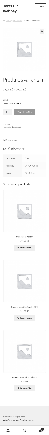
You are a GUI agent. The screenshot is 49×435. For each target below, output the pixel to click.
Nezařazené (17, 20)
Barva (5, 99)
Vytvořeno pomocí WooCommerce (18, 420)
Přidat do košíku (24, 112)
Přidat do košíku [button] (24, 247)
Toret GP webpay (10, 8)
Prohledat (24, 430)
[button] (42, 31)
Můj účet (8, 430)
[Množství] (7, 112)
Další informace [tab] (10, 140)
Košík (38, 428)
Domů (8, 20)
